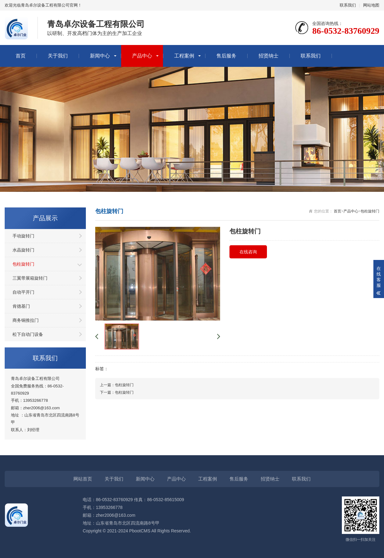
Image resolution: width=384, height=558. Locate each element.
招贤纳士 (268, 55)
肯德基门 (21, 306)
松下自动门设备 (27, 334)
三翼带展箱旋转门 (29, 278)
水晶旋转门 (23, 249)
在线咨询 (248, 251)
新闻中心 (100, 55)
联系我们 (348, 5)
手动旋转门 (23, 235)
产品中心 (142, 55)
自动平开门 (23, 292)
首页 (21, 55)
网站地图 (371, 5)
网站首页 (82, 478)
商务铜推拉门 (25, 320)
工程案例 (184, 55)
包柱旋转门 (23, 264)
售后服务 (226, 55)
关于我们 (58, 55)
